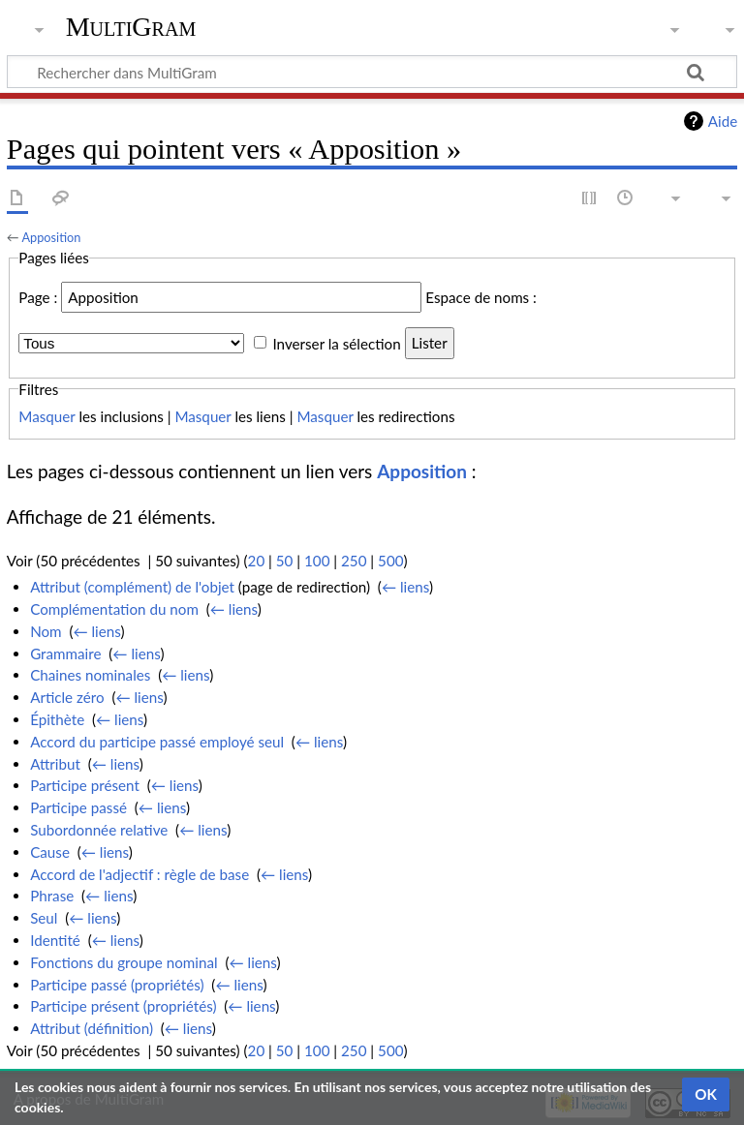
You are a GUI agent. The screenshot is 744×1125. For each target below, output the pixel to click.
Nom (45, 631)
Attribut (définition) (91, 1028)
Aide (722, 121)
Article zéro (67, 697)
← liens (405, 586)
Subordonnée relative (99, 829)
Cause (50, 852)
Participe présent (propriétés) (123, 1006)
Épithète (57, 719)
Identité (55, 940)
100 (316, 560)
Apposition (50, 237)
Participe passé (78, 807)
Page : (37, 297)
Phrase (52, 895)
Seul (43, 918)
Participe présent (85, 785)
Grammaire (65, 653)
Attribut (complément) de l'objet (132, 586)
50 (285, 560)
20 (256, 560)
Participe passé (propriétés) (116, 984)
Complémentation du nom (114, 609)
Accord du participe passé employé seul (157, 741)
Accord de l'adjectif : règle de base (139, 874)
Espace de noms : (481, 297)
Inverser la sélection (336, 342)
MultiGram (131, 27)
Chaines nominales (90, 675)
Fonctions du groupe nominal (123, 962)
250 (353, 560)
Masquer (46, 416)
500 (390, 560)
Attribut (55, 764)
